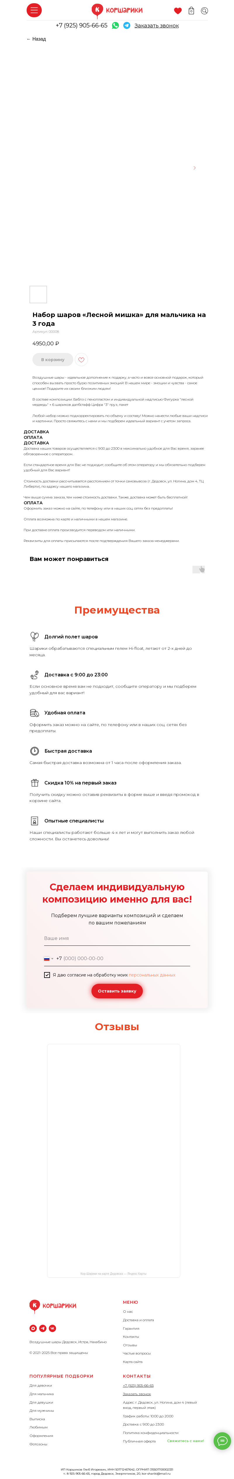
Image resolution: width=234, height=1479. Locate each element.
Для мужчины (42, 1410)
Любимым (39, 1427)
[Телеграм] (42, 1328)
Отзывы (130, 1345)
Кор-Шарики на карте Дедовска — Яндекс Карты (113, 1273)
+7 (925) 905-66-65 (82, 25)
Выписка (37, 1419)
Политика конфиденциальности (150, 1432)
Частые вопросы (137, 1353)
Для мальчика (42, 1394)
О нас (128, 1311)
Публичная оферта (139, 1441)
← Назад (36, 39)
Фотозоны (38, 1444)
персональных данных (152, 975)
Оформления (41, 1435)
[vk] (52, 1328)
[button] (157, 25)
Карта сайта (133, 1361)
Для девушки (41, 1402)
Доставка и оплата (138, 1320)
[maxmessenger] (33, 1328)
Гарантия (131, 1328)
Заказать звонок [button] (137, 1394)
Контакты (131, 1336)
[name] (117, 938)
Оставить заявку (117, 991)
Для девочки (41, 1385)
